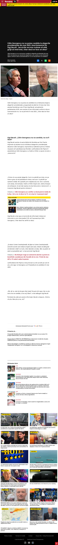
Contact (30, 535)
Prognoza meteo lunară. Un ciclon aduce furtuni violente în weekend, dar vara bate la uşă (31, 4)
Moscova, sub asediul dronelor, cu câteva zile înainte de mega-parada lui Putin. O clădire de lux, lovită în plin (43, 523)
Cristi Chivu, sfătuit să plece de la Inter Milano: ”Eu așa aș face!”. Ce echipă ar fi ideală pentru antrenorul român (42, 504)
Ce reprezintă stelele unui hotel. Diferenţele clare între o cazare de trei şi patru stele (14, 465)
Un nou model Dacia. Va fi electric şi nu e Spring (43, 483)
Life (17, 366)
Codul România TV (19, 539)
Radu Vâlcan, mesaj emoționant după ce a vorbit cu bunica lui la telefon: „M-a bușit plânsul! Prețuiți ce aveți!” (33, 368)
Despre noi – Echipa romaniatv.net (45, 535)
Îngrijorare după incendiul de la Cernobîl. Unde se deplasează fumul (14, 522)
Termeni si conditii (20, 535)
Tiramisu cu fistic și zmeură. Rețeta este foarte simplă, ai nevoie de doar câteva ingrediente (31, 394)
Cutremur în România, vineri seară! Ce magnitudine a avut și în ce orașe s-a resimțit (33, 402)
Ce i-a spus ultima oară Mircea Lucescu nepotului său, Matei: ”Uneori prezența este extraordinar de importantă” (14, 447)
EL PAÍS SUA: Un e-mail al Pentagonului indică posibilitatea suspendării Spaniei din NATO (13, 428)
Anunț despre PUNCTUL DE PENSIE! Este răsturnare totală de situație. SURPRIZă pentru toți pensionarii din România (27, 339)
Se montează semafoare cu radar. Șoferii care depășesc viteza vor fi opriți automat (42, 446)
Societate (18, 374)
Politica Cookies (8, 535)
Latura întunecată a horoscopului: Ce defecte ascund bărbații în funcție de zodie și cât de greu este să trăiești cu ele (33, 201)
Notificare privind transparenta (35, 539)
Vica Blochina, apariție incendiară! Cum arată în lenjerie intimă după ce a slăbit (42, 428)
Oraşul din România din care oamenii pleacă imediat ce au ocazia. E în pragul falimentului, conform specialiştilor (27, 334)
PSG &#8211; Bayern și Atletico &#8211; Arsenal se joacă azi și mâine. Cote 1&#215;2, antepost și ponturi (14, 529)
